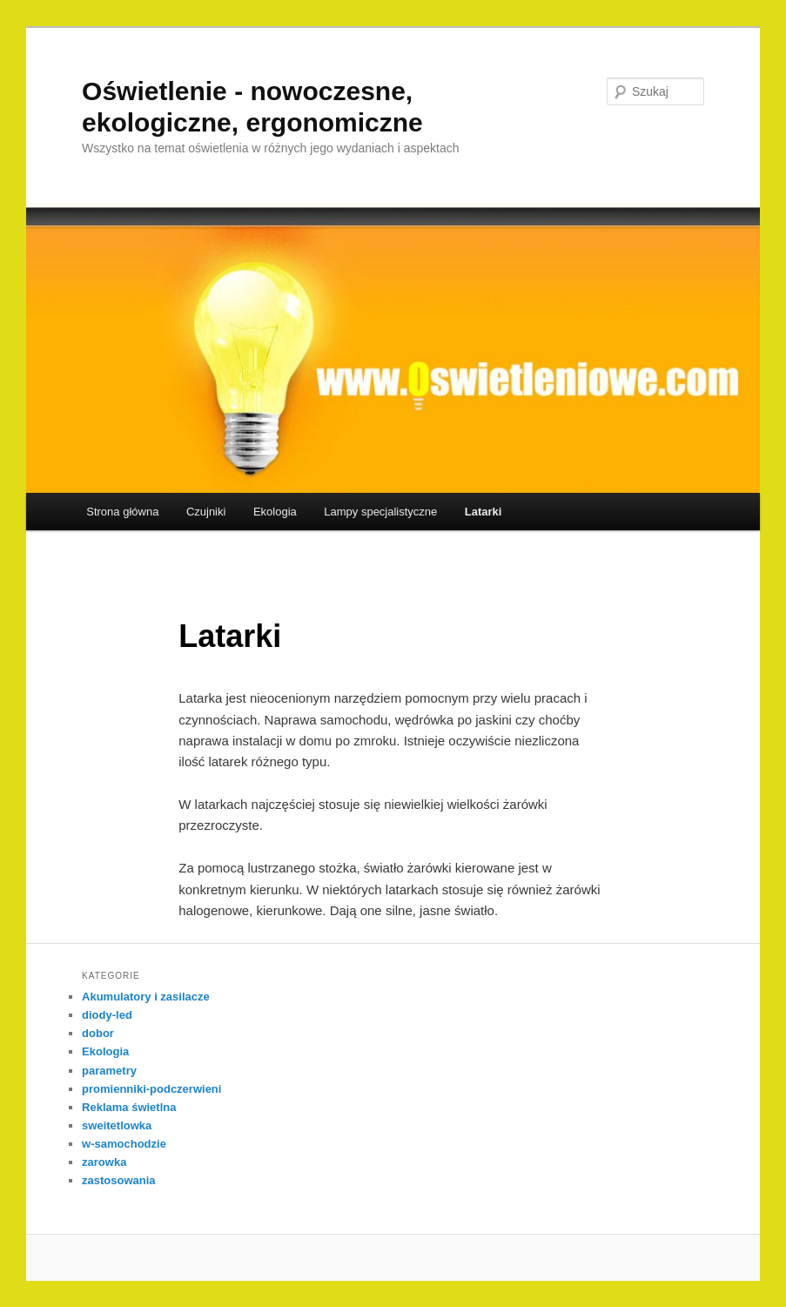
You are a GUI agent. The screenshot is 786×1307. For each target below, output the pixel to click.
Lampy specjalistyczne (380, 511)
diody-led (107, 1014)
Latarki (483, 511)
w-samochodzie (124, 1143)
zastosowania (119, 1180)
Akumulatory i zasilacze (146, 996)
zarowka (104, 1162)
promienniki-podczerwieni (151, 1088)
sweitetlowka (116, 1125)
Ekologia (275, 511)
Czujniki (206, 511)
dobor (98, 1033)
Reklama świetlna (129, 1107)
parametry (109, 1070)
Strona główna (122, 511)
